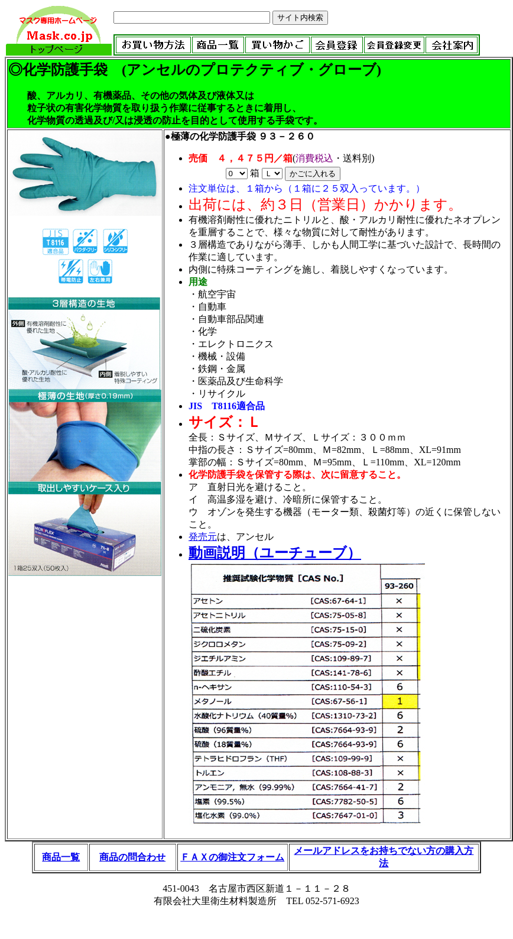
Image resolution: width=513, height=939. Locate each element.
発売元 (203, 537)
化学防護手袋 (65, 69)
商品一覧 (61, 857)
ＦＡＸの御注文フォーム (232, 857)
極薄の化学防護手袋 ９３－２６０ (243, 136)
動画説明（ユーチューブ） (275, 553)
